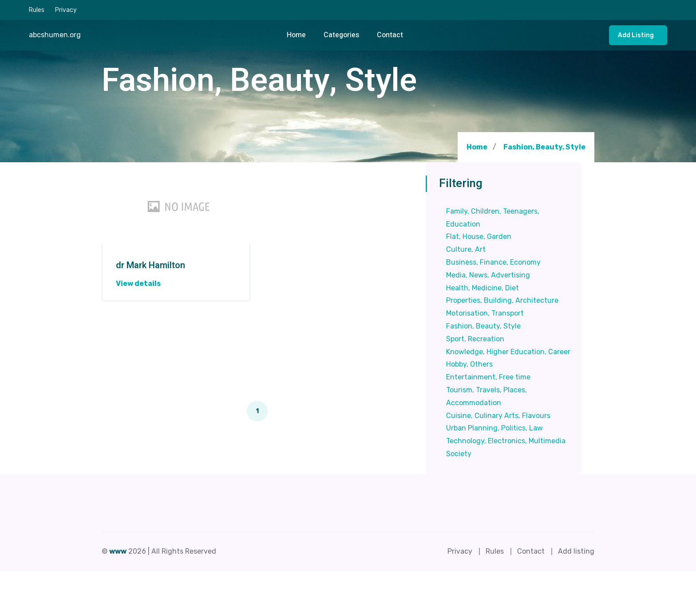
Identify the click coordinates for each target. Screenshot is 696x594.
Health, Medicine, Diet (482, 288)
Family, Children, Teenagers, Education (492, 217)
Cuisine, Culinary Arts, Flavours (498, 415)
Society (458, 453)
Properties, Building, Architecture (502, 300)
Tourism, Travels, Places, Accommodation (486, 396)
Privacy (66, 10)
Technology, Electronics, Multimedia (506, 441)
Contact (390, 35)
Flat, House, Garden (478, 236)
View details (138, 283)
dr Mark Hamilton (150, 265)
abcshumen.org (55, 35)
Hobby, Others (469, 364)
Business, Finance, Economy (493, 262)
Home (296, 35)
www (118, 551)
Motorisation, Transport (485, 313)
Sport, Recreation (475, 339)
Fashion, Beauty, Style (544, 147)
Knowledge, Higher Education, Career (508, 352)
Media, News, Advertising (488, 275)
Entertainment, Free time (488, 377)
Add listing (636, 35)
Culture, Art (466, 249)
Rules (36, 10)
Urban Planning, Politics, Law (494, 428)
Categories (341, 35)
